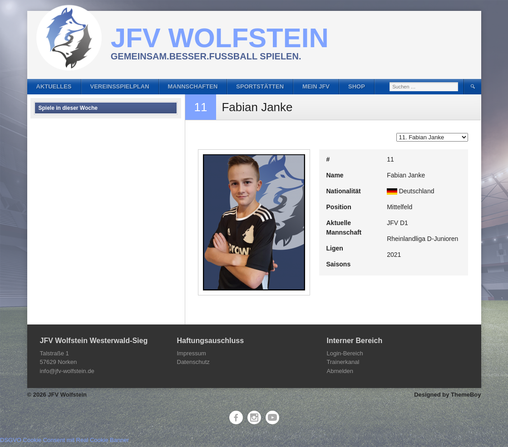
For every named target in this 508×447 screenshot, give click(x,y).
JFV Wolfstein (220, 38)
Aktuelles (54, 86)
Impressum (191, 353)
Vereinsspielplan (119, 86)
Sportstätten (260, 86)
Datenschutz (193, 362)
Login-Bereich (345, 353)
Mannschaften (193, 86)
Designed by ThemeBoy (447, 394)
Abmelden (340, 371)
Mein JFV (316, 86)
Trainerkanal (343, 362)
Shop (356, 86)
